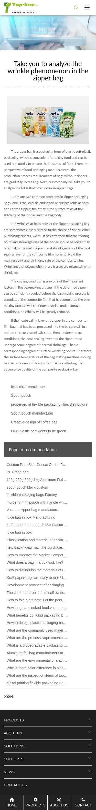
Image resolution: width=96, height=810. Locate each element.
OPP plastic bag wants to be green (38, 431)
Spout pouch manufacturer (32, 413)
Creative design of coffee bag (34, 422)
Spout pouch (21, 395)
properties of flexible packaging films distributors (49, 404)
